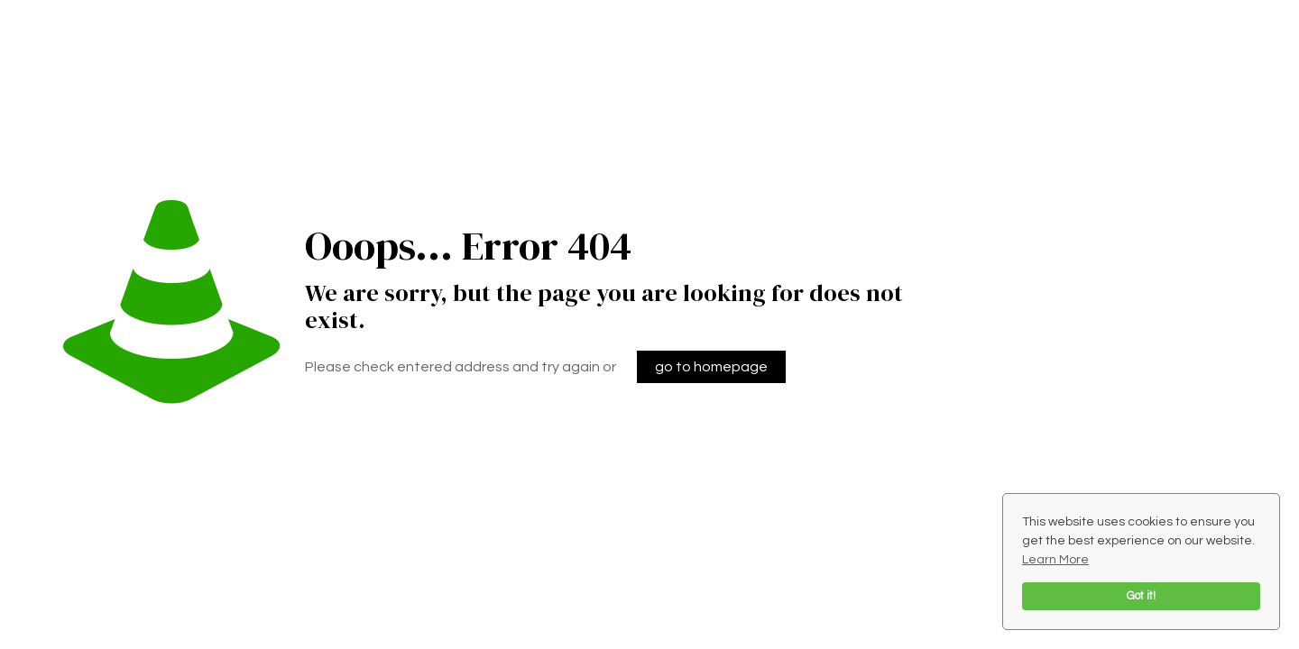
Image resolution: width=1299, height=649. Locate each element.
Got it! (1141, 596)
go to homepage (711, 367)
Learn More (1055, 559)
